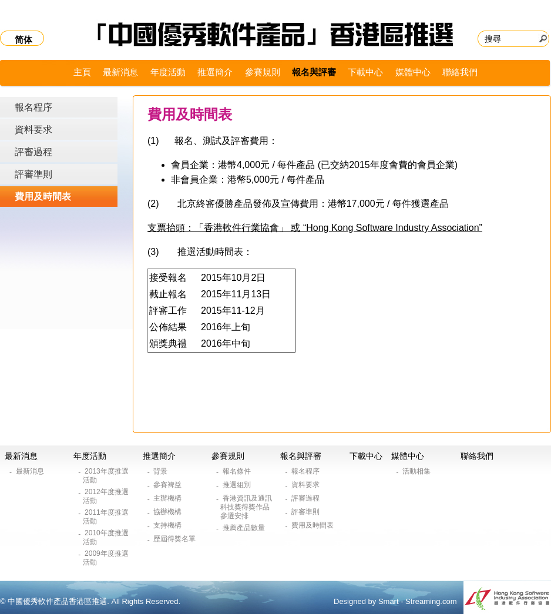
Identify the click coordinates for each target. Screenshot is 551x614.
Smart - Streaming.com (417, 601)
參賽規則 (262, 72)
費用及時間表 (43, 197)
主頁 (82, 72)
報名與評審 (314, 72)
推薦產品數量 (245, 528)
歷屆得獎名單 (175, 539)
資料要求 (33, 130)
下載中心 (365, 72)
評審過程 (33, 152)
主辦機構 (168, 498)
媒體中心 (413, 72)
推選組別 (238, 485)
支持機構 (168, 525)
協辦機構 (168, 512)
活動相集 (417, 471)
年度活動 (168, 72)
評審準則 (33, 174)
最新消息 (120, 72)
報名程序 (33, 107)
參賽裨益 (168, 485)
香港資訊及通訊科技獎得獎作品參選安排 (245, 507)
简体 (23, 40)
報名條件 (238, 471)
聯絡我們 (460, 72)
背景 (161, 471)
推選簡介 (215, 72)
